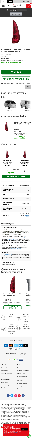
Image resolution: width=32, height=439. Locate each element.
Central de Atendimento (22, 234)
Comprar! (16, 72)
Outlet (18, 385)
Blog (10, 1)
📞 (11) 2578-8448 (26, 1)
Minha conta (4, 364)
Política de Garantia (26, 212)
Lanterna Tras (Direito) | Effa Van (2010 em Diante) (7, 159)
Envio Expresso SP (21, 382)
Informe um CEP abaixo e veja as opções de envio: (15, 83)
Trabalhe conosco (5, 384)
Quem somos (4, 378)
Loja (4, 1)
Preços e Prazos (21, 370)
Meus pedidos (4, 367)
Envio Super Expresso (22, 379)
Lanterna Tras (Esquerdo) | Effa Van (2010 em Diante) (24, 159)
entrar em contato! (16, 245)
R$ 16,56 (10, 60)
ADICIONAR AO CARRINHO (16, 79)
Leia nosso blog (5, 381)
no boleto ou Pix (16, 62)
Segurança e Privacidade (23, 367)
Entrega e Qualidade (22, 372)
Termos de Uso (20, 364)
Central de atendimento (7, 370)
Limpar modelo (22, 10)
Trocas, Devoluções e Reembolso (22, 376)
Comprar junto (16, 173)
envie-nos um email (12, 236)
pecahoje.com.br (7, 251)
